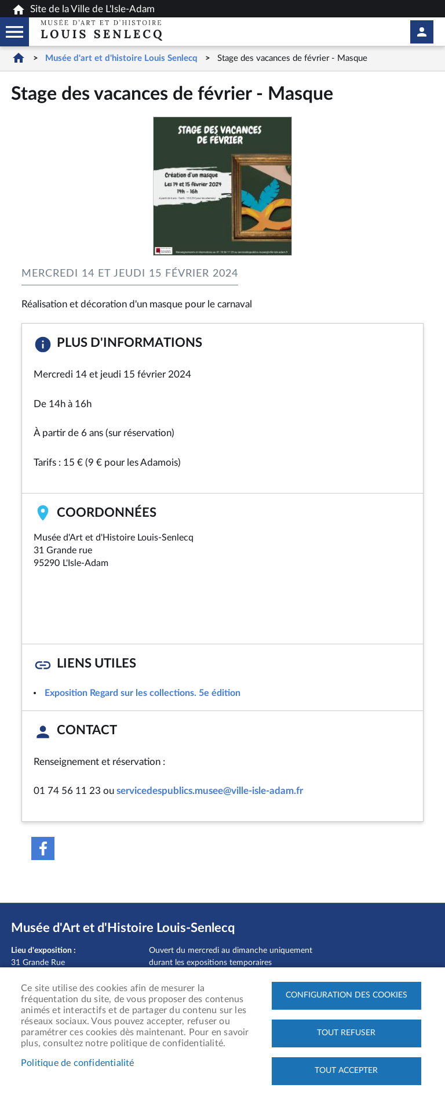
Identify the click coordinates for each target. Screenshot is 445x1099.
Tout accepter (346, 1071)
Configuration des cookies (346, 995)
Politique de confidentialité (77, 1063)
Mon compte (421, 31)
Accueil (18, 57)
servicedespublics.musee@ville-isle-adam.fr (209, 791)
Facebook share (42, 848)
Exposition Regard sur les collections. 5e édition (142, 693)
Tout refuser (346, 1033)
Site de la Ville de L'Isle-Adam (83, 10)
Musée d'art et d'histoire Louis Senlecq (121, 58)
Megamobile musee (14, 31)
